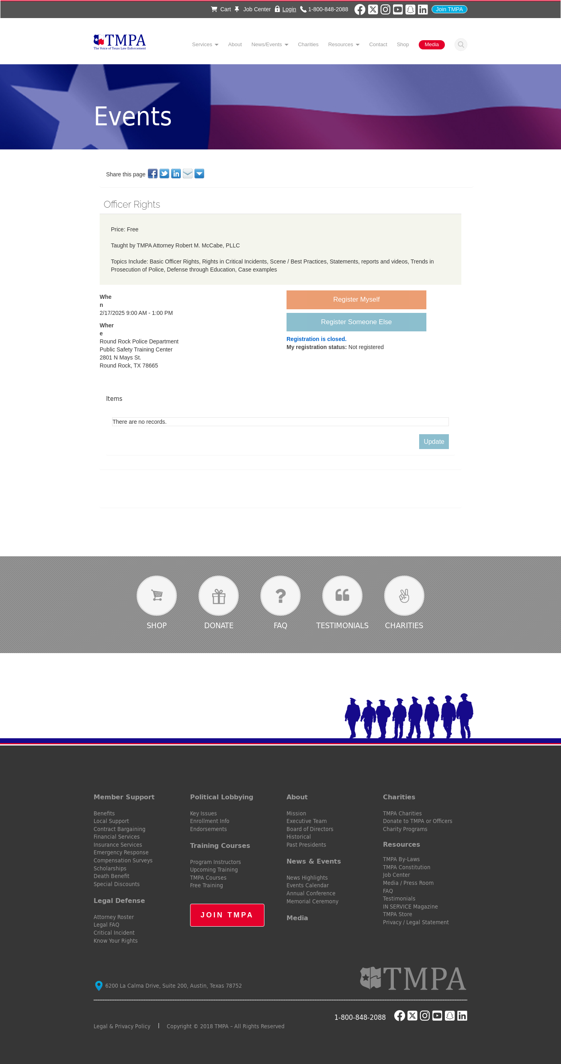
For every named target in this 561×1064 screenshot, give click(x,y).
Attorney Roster (114, 917)
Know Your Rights (116, 941)
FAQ (280, 625)
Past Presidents (306, 845)
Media (432, 44)
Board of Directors (310, 829)
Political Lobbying (221, 797)
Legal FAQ (106, 924)
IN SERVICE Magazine (410, 906)
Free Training (206, 885)
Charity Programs (405, 829)
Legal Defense (119, 900)
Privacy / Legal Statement (416, 922)
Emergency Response (121, 852)
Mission (296, 813)
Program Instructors (215, 862)
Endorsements (208, 829)
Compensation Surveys (123, 860)
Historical (299, 836)
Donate (218, 625)
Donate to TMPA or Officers (417, 821)
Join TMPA (449, 9)
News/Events (267, 44)
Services (202, 44)
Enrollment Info (209, 821)
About (235, 44)
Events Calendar (308, 885)
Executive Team (307, 821)
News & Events (314, 861)
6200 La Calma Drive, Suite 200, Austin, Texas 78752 (168, 985)
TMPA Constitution (406, 867)
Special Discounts (117, 884)
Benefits (104, 813)
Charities (308, 44)
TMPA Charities (402, 813)
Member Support (124, 797)
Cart (221, 9)
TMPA (120, 44)
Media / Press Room (408, 883)
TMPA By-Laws (401, 859)
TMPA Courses (208, 877)
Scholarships (110, 868)
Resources (340, 44)
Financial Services (117, 836)
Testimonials (342, 625)
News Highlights (307, 877)
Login (289, 9)
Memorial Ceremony (312, 901)
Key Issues (203, 813)
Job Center (253, 9)
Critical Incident (114, 932)
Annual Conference (311, 893)
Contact (378, 44)
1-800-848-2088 (328, 9)
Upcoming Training (214, 869)
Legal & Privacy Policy (122, 1026)
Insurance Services (118, 845)
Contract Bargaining (119, 829)
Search (461, 44)
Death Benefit (111, 876)
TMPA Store (397, 914)
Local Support (111, 821)
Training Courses (220, 845)
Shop (403, 44)
